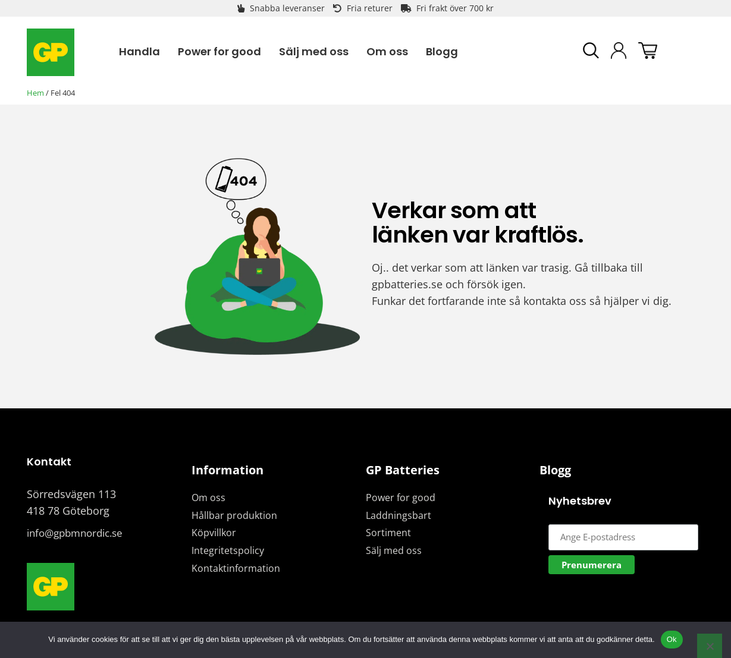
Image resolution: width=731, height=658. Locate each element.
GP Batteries (403, 470)
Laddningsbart (398, 515)
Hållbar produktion (234, 515)
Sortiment (388, 532)
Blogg (555, 470)
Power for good (400, 497)
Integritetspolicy (228, 550)
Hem (35, 92)
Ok (672, 639)
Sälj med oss (394, 550)
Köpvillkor (214, 532)
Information (227, 470)
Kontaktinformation (236, 568)
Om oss (208, 497)
